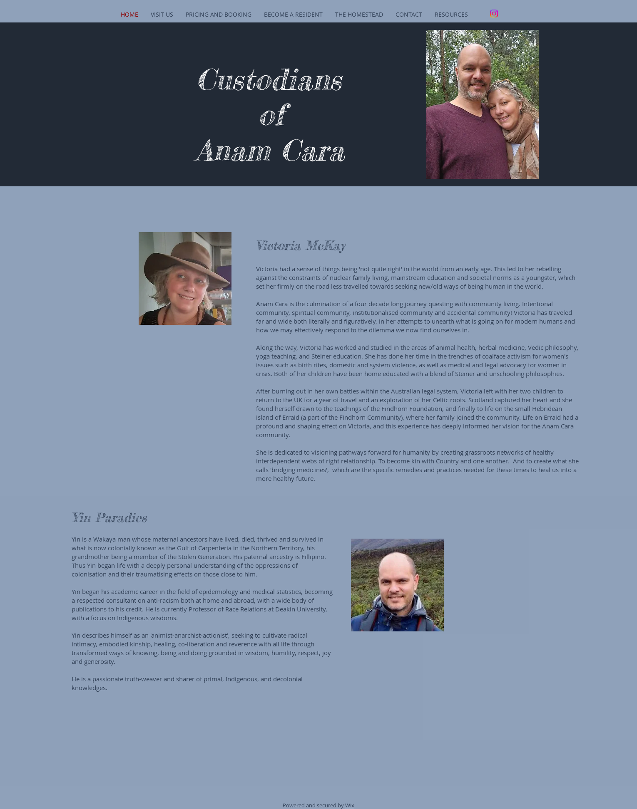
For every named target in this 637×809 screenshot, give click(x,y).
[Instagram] (494, 13)
